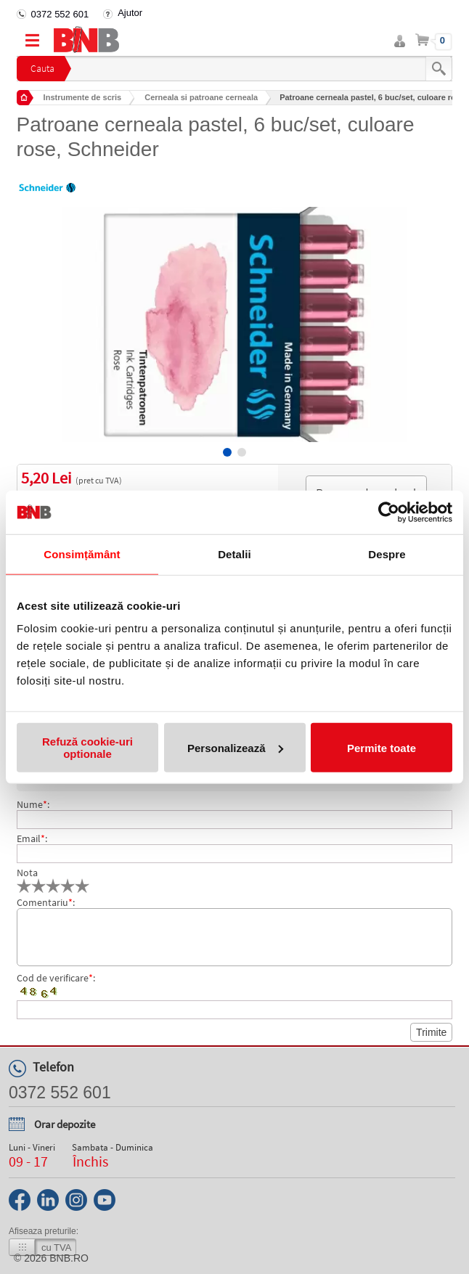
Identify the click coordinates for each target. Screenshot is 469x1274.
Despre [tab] (386, 553)
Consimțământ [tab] (82, 553)
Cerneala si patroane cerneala (201, 97)
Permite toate (381, 747)
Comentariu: (46, 902)
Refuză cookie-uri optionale (87, 747)
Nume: (33, 804)
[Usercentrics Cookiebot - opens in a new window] (388, 512)
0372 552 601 (60, 14)
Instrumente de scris (83, 97)
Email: (32, 838)
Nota (27, 872)
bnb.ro (69, 1258)
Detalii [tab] (234, 553)
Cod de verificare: (56, 977)
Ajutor (130, 12)
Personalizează (235, 747)
